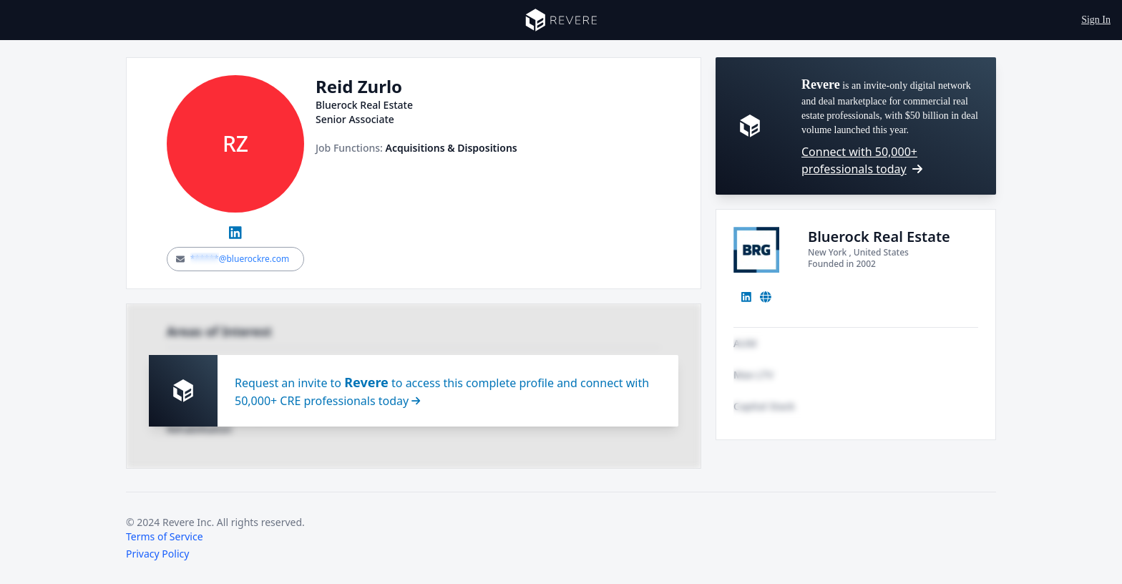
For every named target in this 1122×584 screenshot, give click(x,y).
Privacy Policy (157, 553)
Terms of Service (164, 536)
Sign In (1096, 19)
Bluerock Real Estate (879, 236)
